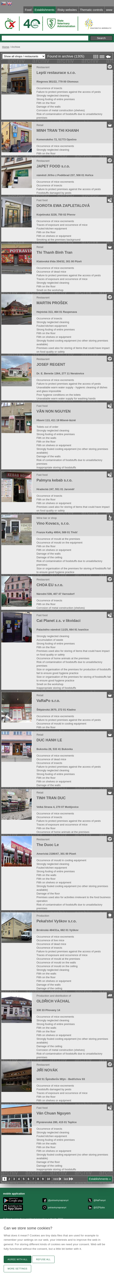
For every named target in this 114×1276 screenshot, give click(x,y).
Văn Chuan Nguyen (53, 1113)
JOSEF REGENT (50, 364)
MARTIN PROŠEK (52, 303)
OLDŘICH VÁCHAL (53, 1001)
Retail (39, 125)
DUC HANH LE (49, 740)
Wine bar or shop (46, 517)
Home (5, 46)
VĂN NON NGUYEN (53, 411)
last (66, 1179)
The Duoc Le (47, 845)
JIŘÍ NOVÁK (47, 1070)
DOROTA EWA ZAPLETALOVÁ (63, 206)
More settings (17, 1268)
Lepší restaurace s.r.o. (56, 73)
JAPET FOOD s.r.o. (53, 166)
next (56, 1179)
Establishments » (100, 1179)
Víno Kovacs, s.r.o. (53, 523)
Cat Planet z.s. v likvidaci (58, 621)
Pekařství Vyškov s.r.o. (56, 921)
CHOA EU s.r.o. (49, 585)
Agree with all (17, 1259)
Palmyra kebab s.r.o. (54, 480)
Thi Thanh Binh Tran (54, 252)
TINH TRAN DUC (51, 798)
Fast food (42, 200)
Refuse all (43, 1259)
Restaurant (42, 67)
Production (42, 915)
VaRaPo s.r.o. (48, 701)
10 (48, 1179)
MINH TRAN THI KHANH (57, 130)
